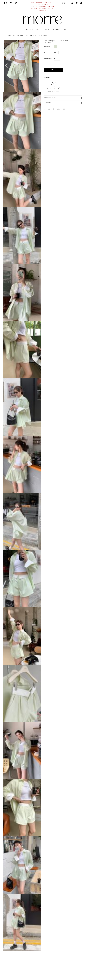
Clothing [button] (55, 29)
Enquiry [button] (47, 103)
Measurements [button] (50, 98)
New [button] (47, 29)
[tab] (63, 77)
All (21, 29)
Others (65, 29)
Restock (39, 29)
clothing (11, 36)
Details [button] (47, 77)
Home (4, 36)
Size (45, 53)
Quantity (48, 59)
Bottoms (20, 36)
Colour (47, 47)
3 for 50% (29, 29)
